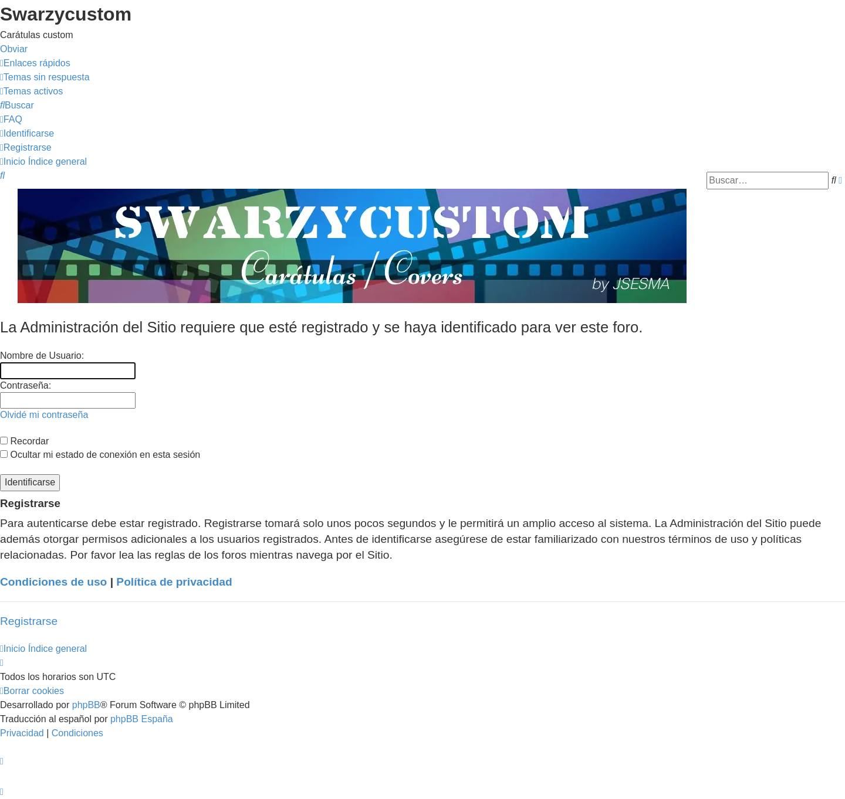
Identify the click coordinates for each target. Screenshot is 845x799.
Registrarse (29, 621)
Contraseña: (25, 385)
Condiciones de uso (53, 582)
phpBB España (141, 719)
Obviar (14, 49)
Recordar (24, 441)
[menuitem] (45, 77)
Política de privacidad (174, 582)
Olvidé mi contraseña (44, 415)
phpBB (86, 705)
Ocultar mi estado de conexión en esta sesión (100, 455)
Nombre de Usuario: (42, 356)
